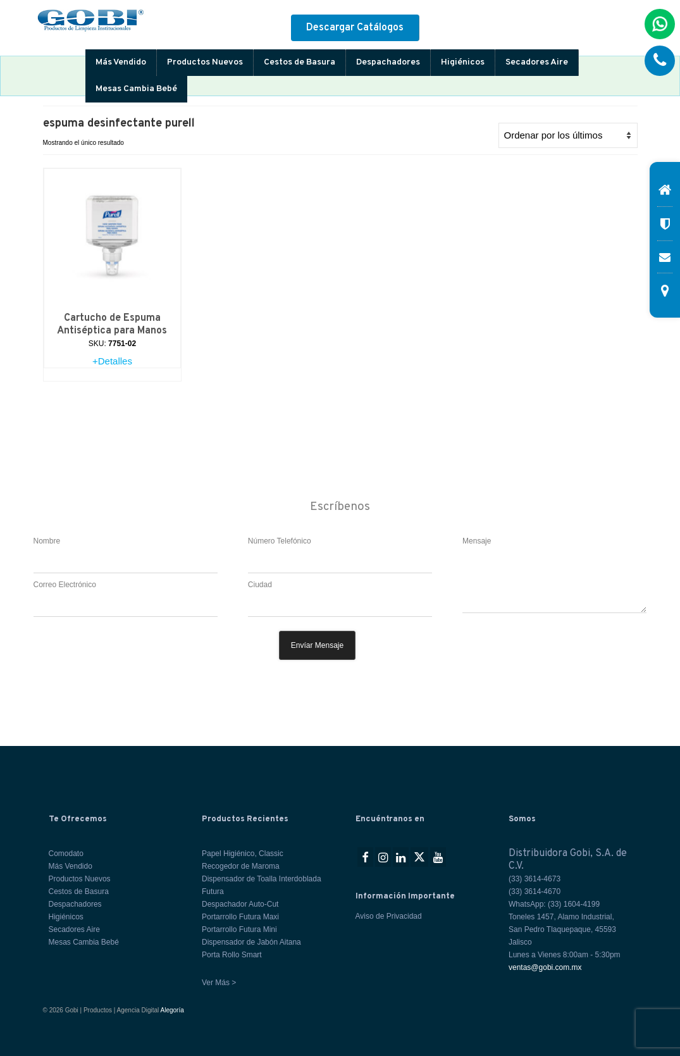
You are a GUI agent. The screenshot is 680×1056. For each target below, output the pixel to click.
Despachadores (388, 62)
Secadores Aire (536, 62)
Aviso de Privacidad (388, 916)
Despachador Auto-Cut (240, 904)
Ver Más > (219, 982)
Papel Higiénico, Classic (242, 853)
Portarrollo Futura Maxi (240, 916)
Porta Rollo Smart (232, 954)
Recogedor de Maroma (241, 866)
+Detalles (112, 361)
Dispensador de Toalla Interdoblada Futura (261, 885)
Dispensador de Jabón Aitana (251, 942)
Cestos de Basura (299, 62)
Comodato (66, 853)
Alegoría (172, 1010)
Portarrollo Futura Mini (239, 929)
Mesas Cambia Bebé (136, 89)
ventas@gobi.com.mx (545, 967)
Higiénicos (463, 62)
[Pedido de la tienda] (568, 135)
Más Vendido (121, 62)
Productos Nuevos (205, 62)
